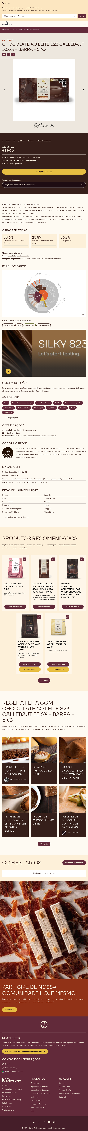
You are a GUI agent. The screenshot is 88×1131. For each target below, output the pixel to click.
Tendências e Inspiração (12, 1089)
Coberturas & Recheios (40, 1093)
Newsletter (7, 1106)
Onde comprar (8, 1110)
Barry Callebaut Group (11, 1099)
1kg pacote (21, 482)
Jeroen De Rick (72, 833)
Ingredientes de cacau (40, 1086)
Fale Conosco (8, 1103)
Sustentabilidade (9, 1093)
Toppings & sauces (38, 1104)
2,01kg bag (42, 482)
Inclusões (34, 1097)
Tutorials (63, 1097)
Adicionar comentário (74, 862)
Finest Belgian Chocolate (18, 256)
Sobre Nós (6, 1096)
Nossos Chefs (65, 1090)
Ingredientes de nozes (40, 1090)
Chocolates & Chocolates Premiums (26, 30)
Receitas (5, 1086)
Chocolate (6, 30)
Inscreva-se (10, 1010)
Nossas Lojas (64, 1086)
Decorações (36, 1100)
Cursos (62, 1083)
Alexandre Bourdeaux (18, 780)
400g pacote (32, 482)
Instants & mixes (38, 1107)
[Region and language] (39, 16)
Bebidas (34, 1111)
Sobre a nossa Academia (69, 1093)
